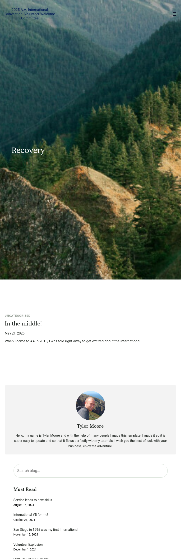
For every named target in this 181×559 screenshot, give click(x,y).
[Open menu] (174, 14)
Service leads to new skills (33, 500)
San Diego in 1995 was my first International (46, 530)
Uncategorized (17, 315)
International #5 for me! (31, 515)
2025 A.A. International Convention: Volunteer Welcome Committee (30, 14)
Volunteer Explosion (28, 544)
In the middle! (23, 324)
